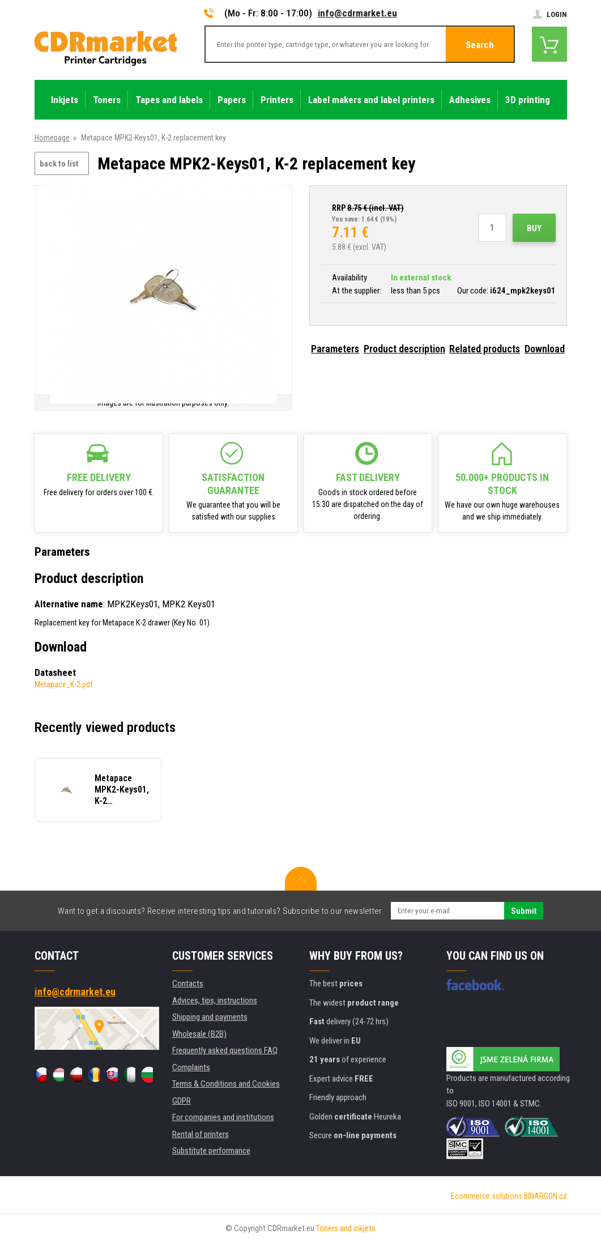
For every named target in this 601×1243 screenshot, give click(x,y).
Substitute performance (211, 1151)
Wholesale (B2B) (199, 1034)
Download (545, 349)
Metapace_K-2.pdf (64, 684)
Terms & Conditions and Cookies (226, 1084)
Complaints (191, 1067)
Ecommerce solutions (486, 1196)
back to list (59, 164)
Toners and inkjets (346, 1228)
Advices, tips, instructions (214, 1000)
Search (480, 44)
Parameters (335, 349)
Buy (534, 228)
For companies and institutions (223, 1117)
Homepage (52, 137)
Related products (484, 349)
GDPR (181, 1101)
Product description (404, 349)
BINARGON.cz (545, 1196)
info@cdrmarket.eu (357, 13)
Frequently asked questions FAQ (225, 1050)
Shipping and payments (210, 1017)
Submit (523, 911)
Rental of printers (200, 1134)
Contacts (187, 983)
